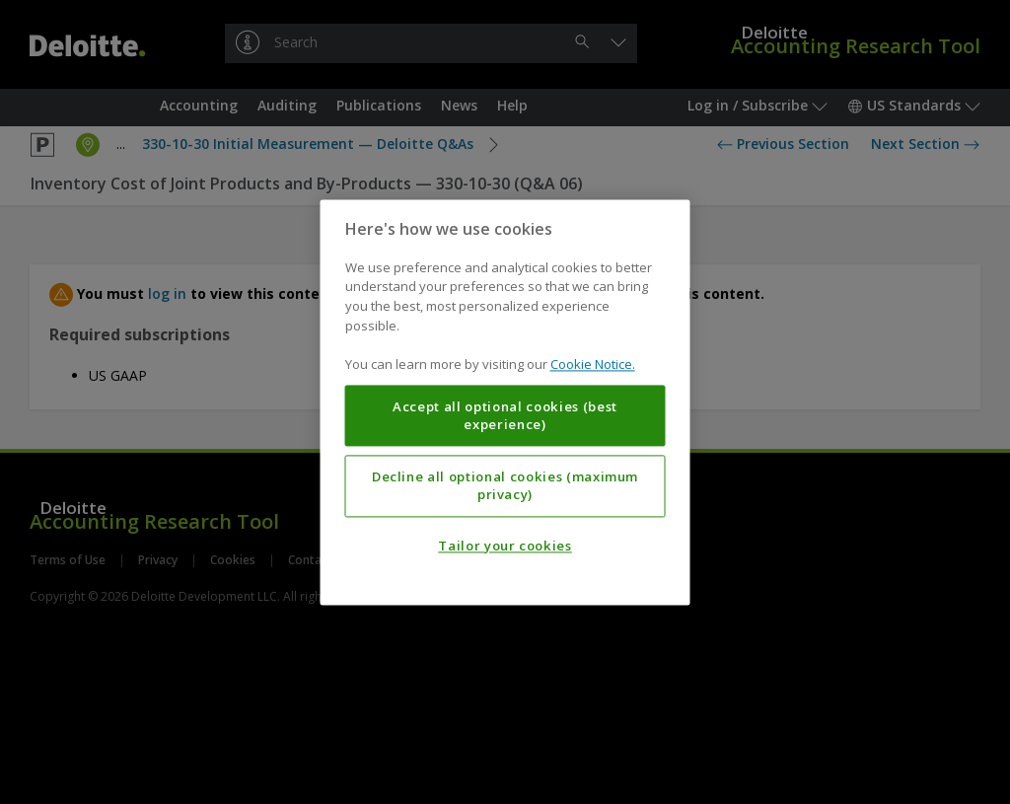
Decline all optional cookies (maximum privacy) (505, 485)
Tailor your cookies (504, 545)
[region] (505, 402)
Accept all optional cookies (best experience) (505, 415)
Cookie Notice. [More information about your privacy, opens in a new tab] (592, 364)
